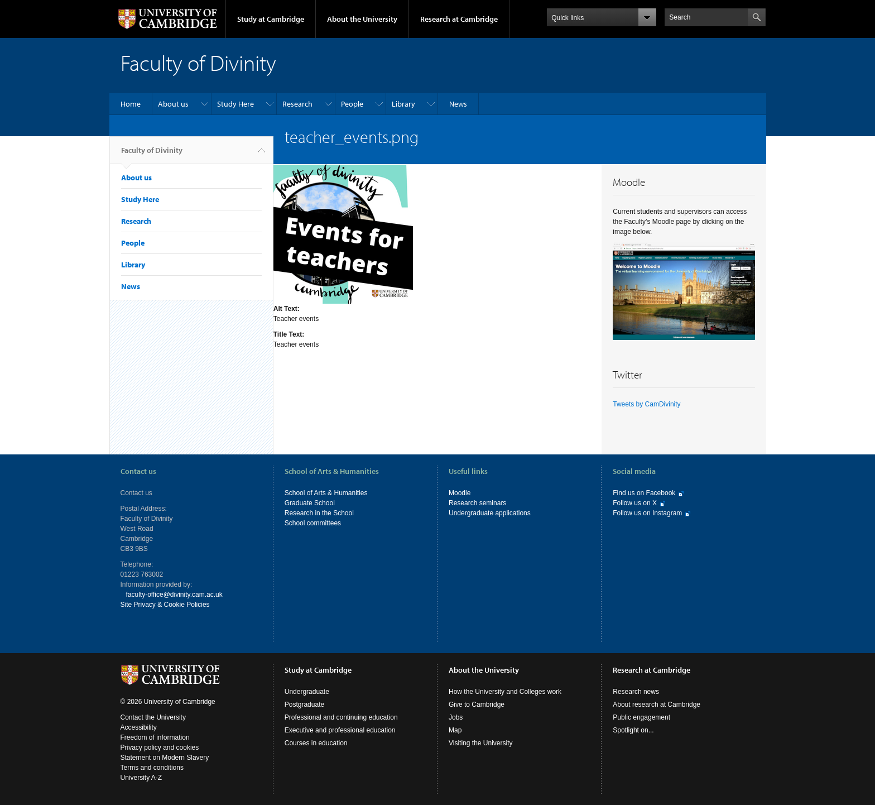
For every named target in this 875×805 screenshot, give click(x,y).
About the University (362, 19)
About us (173, 104)
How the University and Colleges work (505, 692)
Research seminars (477, 503)
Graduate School (310, 503)
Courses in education (316, 743)
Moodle (459, 493)
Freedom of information (155, 737)
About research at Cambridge (656, 704)
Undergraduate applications (490, 513)
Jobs (456, 717)
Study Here (235, 104)
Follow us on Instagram (647, 513)
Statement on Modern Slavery (165, 757)
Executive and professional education (340, 730)
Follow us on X (635, 503)
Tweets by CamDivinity (646, 404)
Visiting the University (481, 743)
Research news (636, 692)
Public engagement (641, 717)
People (352, 104)
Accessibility (139, 727)
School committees (313, 523)
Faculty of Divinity (151, 154)
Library (403, 104)
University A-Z (141, 778)
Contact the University (153, 717)
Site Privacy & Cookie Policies (165, 604)
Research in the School (319, 513)
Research (297, 104)
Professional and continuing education (341, 717)
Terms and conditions (152, 768)
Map (455, 730)
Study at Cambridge (270, 19)
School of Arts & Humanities (326, 493)
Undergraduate (307, 692)
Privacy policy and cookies (160, 747)
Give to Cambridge (476, 704)
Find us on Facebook (644, 493)
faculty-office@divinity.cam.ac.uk (174, 594)
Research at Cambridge (459, 19)
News (458, 104)
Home (131, 104)
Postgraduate (304, 704)
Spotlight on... (633, 730)
